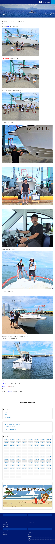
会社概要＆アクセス (30, 532)
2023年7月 (30, 448)
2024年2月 (36, 445)
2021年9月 (18, 456)
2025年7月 (30, 439)
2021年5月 (43, 456)
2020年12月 (24, 459)
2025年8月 (24, 439)
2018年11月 (30, 468)
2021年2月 (12, 459)
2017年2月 (12, 476)
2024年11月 (30, 442)
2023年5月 (43, 448)
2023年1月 (18, 451)
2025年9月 (18, 439)
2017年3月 (6, 476)
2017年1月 (18, 476)
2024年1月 (43, 445)
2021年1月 (18, 459)
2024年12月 (24, 442)
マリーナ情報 (5, 522)
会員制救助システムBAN (31, 522)
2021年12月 (49, 453)
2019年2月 (12, 468)
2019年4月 (49, 465)
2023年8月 (24, 448)
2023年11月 (6, 448)
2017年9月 (18, 473)
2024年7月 (6, 445)
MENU (53, 2)
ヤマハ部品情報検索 (5, 526)
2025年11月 (6, 439)
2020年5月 (18, 462)
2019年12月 (49, 462)
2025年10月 (12, 439)
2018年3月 (30, 471)
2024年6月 (12, 445)
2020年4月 (24, 462)
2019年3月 (6, 468)
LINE (41, 2)
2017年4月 (49, 473)
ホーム (29, 530)
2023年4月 (49, 448)
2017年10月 (12, 473)
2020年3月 (30, 462)
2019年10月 (12, 465)
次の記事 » (32, 402)
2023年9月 (18, 448)
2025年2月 (12, 442)
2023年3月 (6, 451)
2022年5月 (18, 453)
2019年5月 (43, 465)
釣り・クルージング (8, 417)
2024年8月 (49, 442)
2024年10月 (37, 442)
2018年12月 (24, 468)
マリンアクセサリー (5, 524)
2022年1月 (43, 453)
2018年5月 (18, 471)
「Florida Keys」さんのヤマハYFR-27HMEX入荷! (14, 427)
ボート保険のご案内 (30, 520)
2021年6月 (36, 456)
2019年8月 (24, 465)
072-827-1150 (47, 2)
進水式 (11, 23)
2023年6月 (36, 448)
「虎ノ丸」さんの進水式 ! (9, 431)
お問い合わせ (29, 534)
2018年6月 (12, 471)
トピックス (6, 411)
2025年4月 (49, 439)
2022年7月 (6, 453)
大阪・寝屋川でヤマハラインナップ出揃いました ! (13, 424)
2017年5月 (43, 473)
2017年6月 (36, 473)
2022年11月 (30, 451)
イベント (6, 412)
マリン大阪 (6, 2)
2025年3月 (6, 442)
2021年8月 (24, 456)
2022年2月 (36, 453)
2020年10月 (37, 459)
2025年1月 (18, 442)
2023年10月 (12, 448)
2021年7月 (30, 456)
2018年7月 (6, 471)
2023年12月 (49, 445)
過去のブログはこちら (6, 507)
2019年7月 (30, 465)
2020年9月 (43, 459)
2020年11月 (30, 459)
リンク (29, 540)
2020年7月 (6, 462)
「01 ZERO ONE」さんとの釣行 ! (10, 426)
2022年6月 (12, 453)
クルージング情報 (5, 530)
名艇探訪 (29, 538)
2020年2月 (36, 462)
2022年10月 (37, 451)
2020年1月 (43, 462)
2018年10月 (37, 468)
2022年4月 (24, 453)
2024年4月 (24, 445)
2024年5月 (18, 445)
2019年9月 (18, 465)
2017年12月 (49, 471)
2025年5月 (43, 439)
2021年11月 (6, 456)
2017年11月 (6, 473)
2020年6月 (12, 462)
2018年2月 (36, 471)
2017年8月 (24, 473)
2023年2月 (12, 451)
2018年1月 (43, 471)
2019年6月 (36, 465)
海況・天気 (4, 532)
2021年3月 (6, 459)
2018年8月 (49, 468)
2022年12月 (24, 451)
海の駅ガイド (5, 534)
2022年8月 (49, 451)
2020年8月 (49, 459)
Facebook (39, 2)
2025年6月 (36, 439)
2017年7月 (30, 473)
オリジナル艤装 (7, 415)
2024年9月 (43, 442)
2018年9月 (43, 468)
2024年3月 (30, 445)
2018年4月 (24, 471)
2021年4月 (49, 456)
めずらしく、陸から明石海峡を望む (11, 429)
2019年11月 (6, 465)
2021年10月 (12, 456)
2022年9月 (43, 451)
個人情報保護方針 (30, 536)
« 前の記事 (23, 402)
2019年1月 (18, 468)
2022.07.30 (6, 23)
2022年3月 (30, 453)
